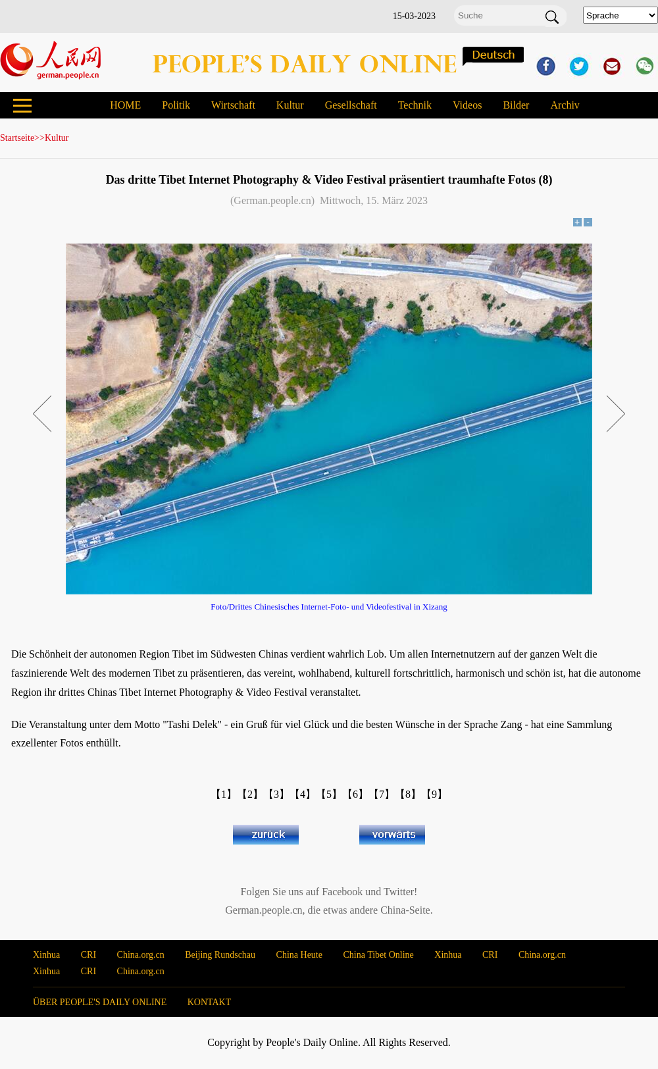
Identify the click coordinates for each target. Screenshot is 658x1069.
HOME (125, 105)
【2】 (250, 794)
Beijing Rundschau (220, 955)
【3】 (276, 794)
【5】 (329, 794)
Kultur (290, 105)
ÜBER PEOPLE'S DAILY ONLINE (99, 1002)
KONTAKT (210, 1002)
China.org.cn (140, 955)
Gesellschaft (351, 105)
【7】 (381, 794)
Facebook (342, 891)
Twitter (399, 891)
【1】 (224, 794)
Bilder (516, 105)
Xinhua (46, 955)
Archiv (564, 105)
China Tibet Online (378, 955)
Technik (415, 105)
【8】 (408, 794)
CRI (88, 955)
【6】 (355, 794)
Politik (176, 105)
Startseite (17, 138)
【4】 (303, 794)
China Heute (299, 955)
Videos (467, 105)
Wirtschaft (233, 105)
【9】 (434, 794)
